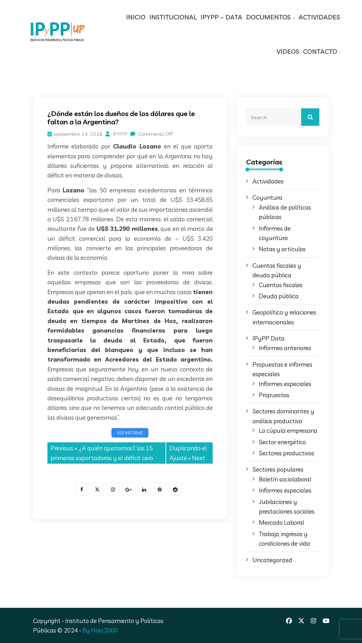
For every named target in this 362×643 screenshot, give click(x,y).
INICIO (136, 17)
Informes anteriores (285, 348)
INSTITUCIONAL (173, 17)
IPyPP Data (268, 338)
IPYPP (116, 134)
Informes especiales (285, 384)
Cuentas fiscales (280, 285)
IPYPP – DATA (221, 17)
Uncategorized (272, 560)
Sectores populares (277, 469)
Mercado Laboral (281, 522)
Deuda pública (279, 296)
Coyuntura (267, 197)
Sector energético (282, 442)
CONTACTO (320, 51)
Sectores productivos (286, 453)
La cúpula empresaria (288, 430)
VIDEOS (288, 51)
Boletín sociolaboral (285, 479)
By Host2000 (100, 630)
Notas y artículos (282, 249)
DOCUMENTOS (268, 17)
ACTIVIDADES (319, 17)
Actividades (268, 181)
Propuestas (274, 395)
